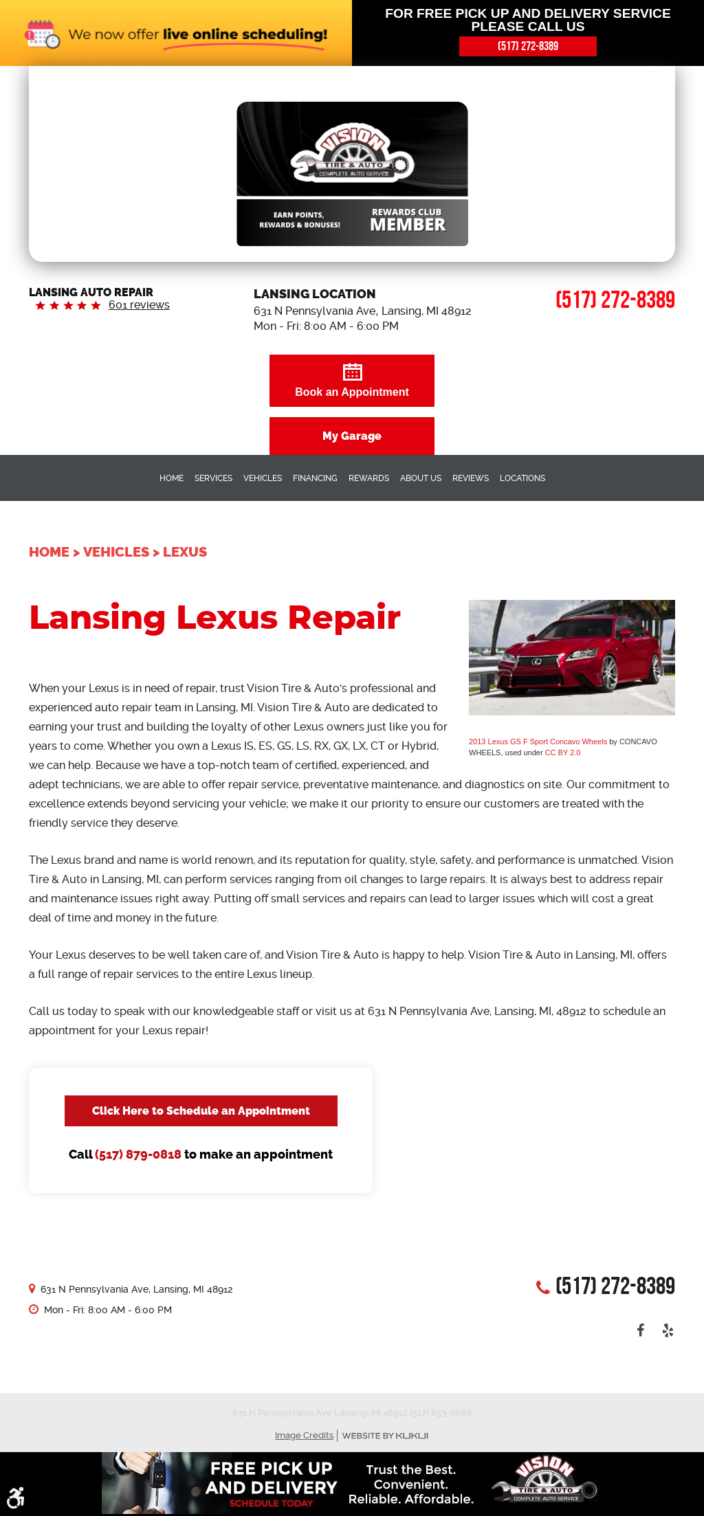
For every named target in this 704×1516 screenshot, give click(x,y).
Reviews (470, 478)
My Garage (352, 436)
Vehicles (262, 478)
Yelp (668, 1330)
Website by (385, 1436)
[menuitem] (172, 477)
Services (213, 478)
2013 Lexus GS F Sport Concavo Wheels (538, 741)
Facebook (641, 1330)
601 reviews (139, 304)
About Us (420, 478)
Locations (522, 478)
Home (172, 478)
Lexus (185, 552)
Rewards (369, 478)
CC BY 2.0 (563, 752)
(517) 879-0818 (138, 1154)
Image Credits (304, 1435)
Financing (315, 478)
